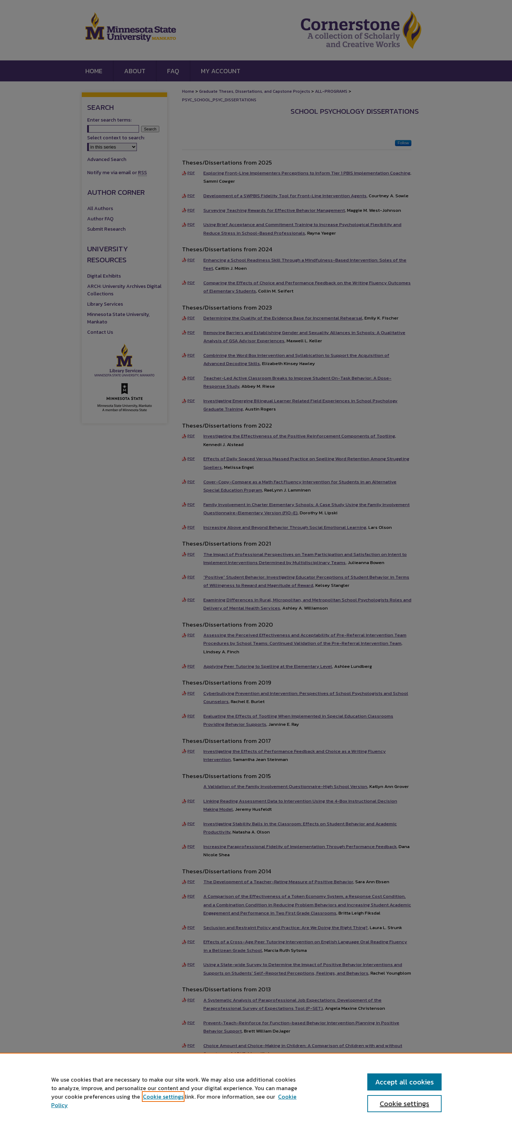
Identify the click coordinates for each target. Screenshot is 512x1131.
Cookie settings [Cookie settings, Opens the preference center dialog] (404, 1103)
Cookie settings (163, 1096)
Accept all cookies (404, 1082)
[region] (256, 1092)
